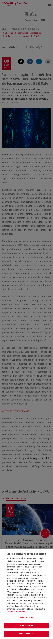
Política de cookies (17, 612)
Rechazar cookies (26, 633)
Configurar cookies (26, 617)
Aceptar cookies (26, 625)
